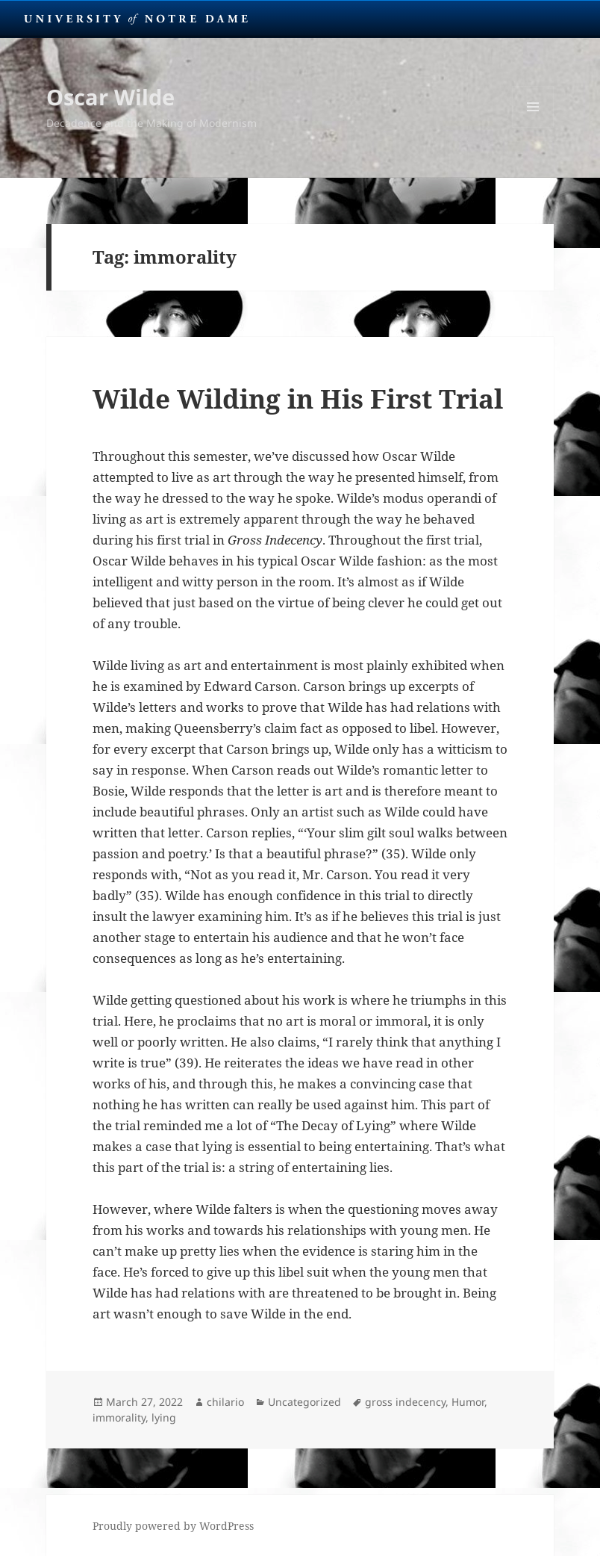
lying (163, 1417)
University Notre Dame (136, 18)
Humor (467, 1402)
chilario (225, 1402)
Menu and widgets (533, 127)
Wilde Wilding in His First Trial (298, 398)
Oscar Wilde (110, 96)
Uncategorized (304, 1402)
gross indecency (405, 1402)
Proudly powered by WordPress (173, 1526)
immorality (119, 1417)
